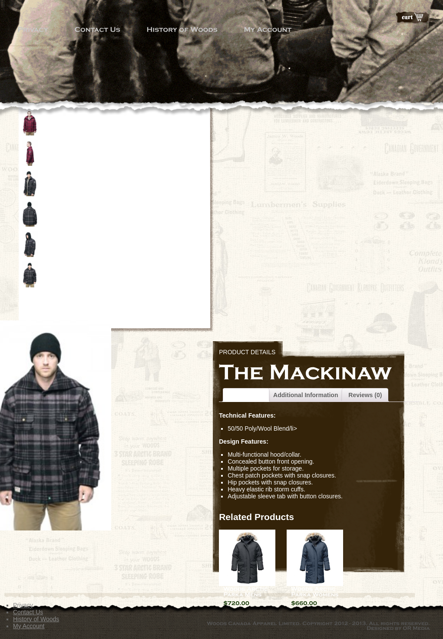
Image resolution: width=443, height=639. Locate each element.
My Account (28, 626)
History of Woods (36, 619)
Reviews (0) (365, 395)
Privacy (23, 605)
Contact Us (28, 612)
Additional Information (305, 395)
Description (246, 395)
